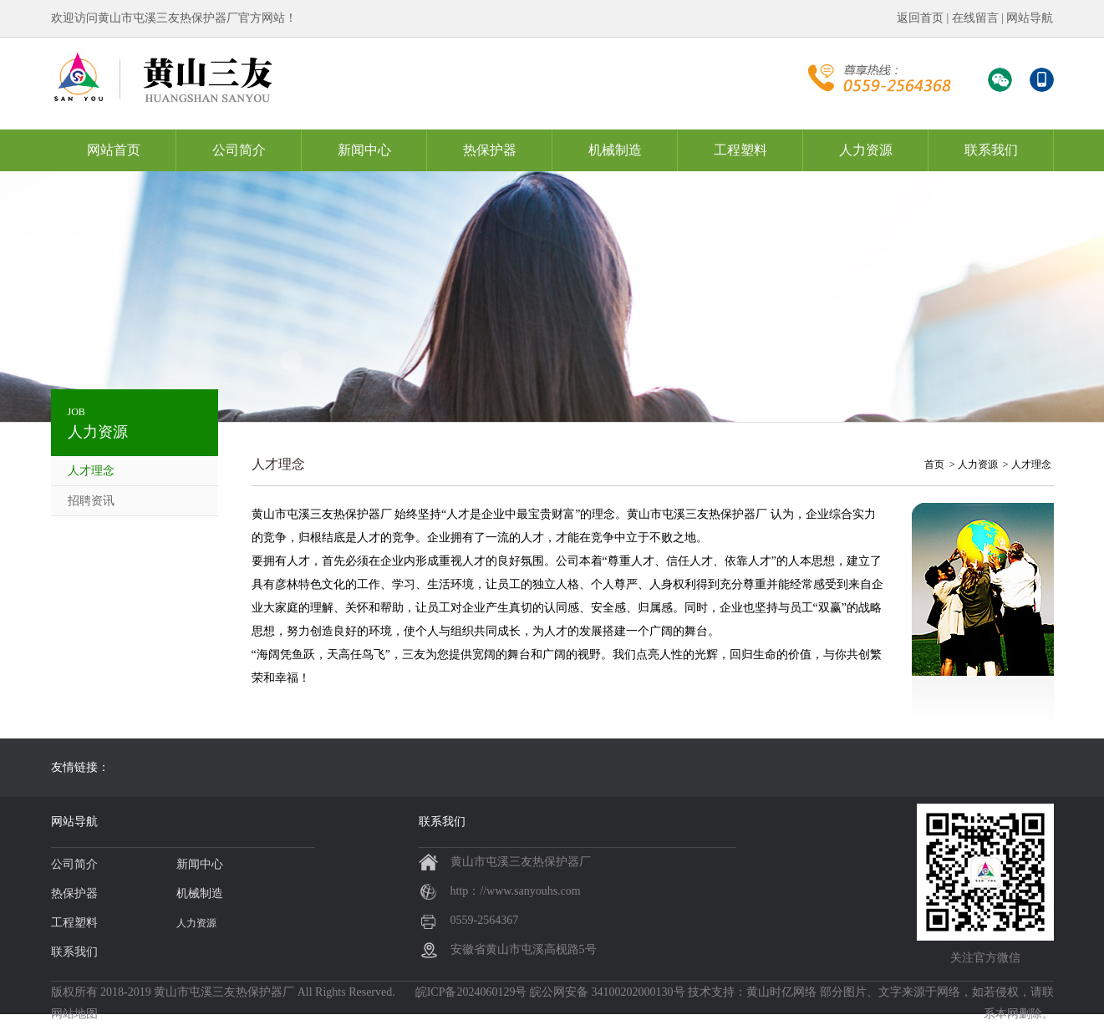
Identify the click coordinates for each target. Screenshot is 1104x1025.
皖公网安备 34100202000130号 (607, 992)
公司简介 (239, 150)
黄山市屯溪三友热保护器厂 (224, 992)
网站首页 (113, 150)
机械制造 (615, 150)
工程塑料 (740, 150)
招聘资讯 (91, 501)
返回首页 (920, 18)
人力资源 (866, 150)
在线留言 (975, 18)
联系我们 (991, 150)
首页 (934, 464)
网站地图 (74, 1013)
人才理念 (91, 470)
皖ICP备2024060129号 (471, 992)
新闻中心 (364, 150)
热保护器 (489, 150)
